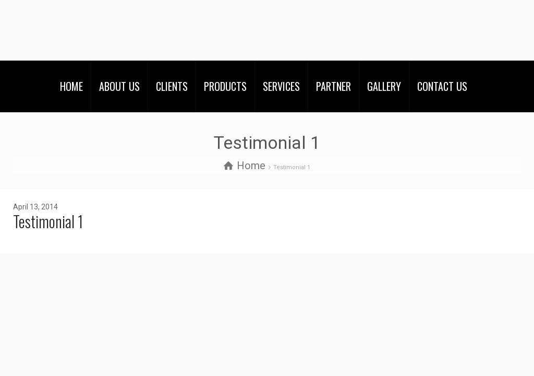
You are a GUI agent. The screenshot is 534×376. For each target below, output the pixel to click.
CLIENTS (172, 86)
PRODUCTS (225, 86)
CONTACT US (442, 86)
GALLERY (384, 86)
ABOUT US (119, 86)
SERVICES (281, 86)
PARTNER (333, 86)
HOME (71, 86)
